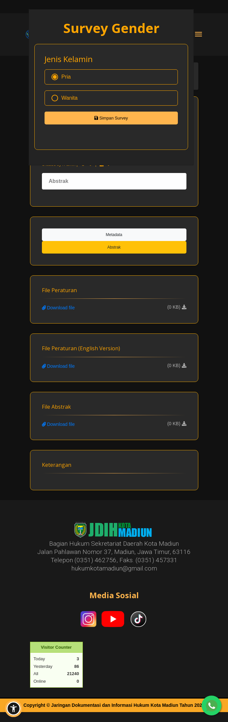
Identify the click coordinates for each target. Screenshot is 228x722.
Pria (61, 77)
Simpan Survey (111, 118)
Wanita (64, 98)
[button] (13, 708)
